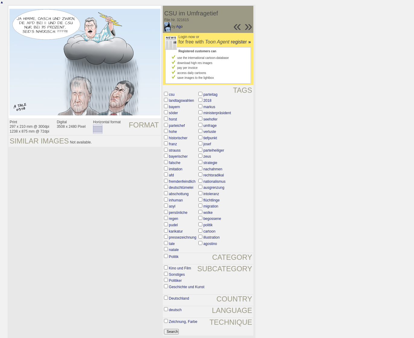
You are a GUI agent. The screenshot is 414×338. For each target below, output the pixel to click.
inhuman (176, 200)
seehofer (210, 119)
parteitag (210, 94)
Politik (173, 257)
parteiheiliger (213, 150)
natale (174, 250)
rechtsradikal (213, 175)
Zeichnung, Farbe (183, 322)
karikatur (176, 231)
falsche (174, 163)
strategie (210, 163)
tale (172, 244)
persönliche (178, 213)
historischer (178, 138)
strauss (175, 150)
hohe (173, 132)
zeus (207, 156)
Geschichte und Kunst (186, 287)
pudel (173, 225)
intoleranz (211, 194)
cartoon (209, 231)
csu (172, 94)
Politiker (175, 280)
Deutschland (179, 298)
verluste (209, 132)
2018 (207, 100)
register (241, 41)
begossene (212, 219)
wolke (208, 213)
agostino (210, 244)
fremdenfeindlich (182, 181)
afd (171, 175)
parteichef (177, 126)
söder (173, 113)
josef (207, 144)
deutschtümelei (181, 187)
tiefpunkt (210, 138)
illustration (211, 237)
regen (173, 219)
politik (208, 225)
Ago (179, 26)
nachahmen (212, 169)
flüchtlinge (211, 200)
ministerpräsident (217, 113)
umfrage (210, 126)
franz (173, 144)
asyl (172, 206)
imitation (175, 169)
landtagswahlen (181, 100)
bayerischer (178, 156)
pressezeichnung (182, 237)
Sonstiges (177, 274)
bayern (174, 107)
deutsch (175, 310)
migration (210, 206)
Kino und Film (180, 268)
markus (209, 107)
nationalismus (214, 181)
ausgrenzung (213, 187)
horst (173, 119)
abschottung (178, 194)
